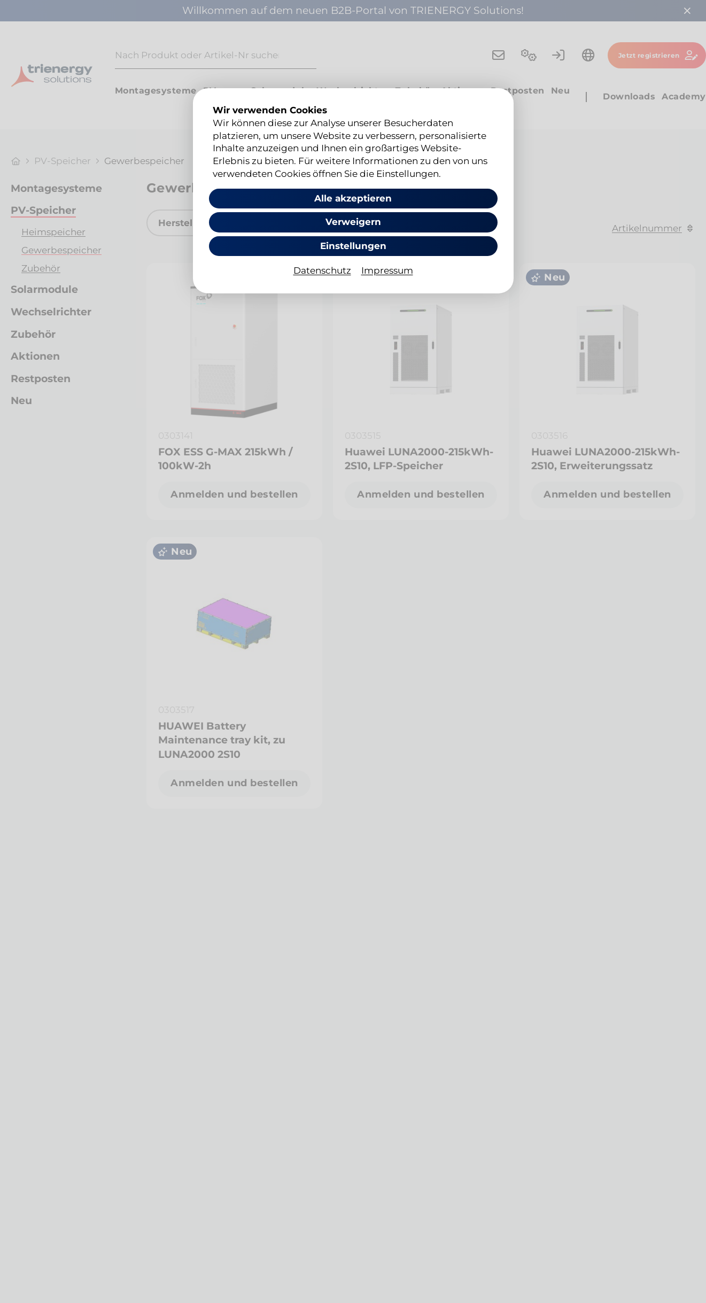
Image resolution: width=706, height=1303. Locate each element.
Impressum (387, 270)
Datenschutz (322, 270)
